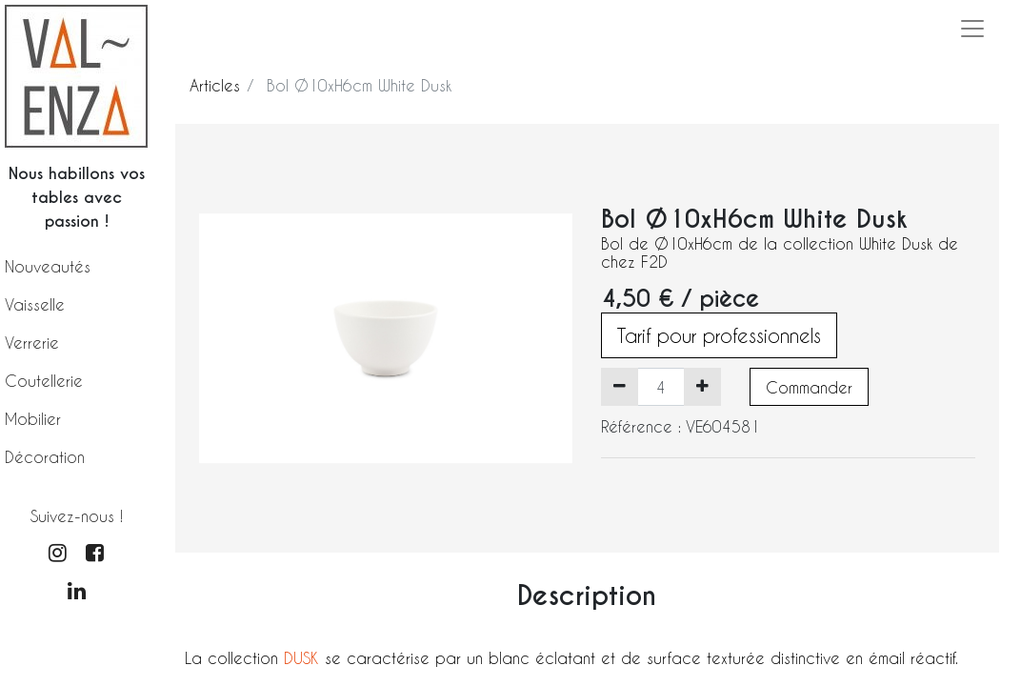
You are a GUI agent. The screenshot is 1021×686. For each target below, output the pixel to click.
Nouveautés (47, 266)
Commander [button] (809, 387)
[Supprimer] (619, 387)
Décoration (45, 457)
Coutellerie (44, 381)
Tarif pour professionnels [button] (719, 335)
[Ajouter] (702, 387)
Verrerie (32, 342)
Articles (215, 85)
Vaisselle (35, 304)
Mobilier (33, 419)
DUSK (304, 658)
